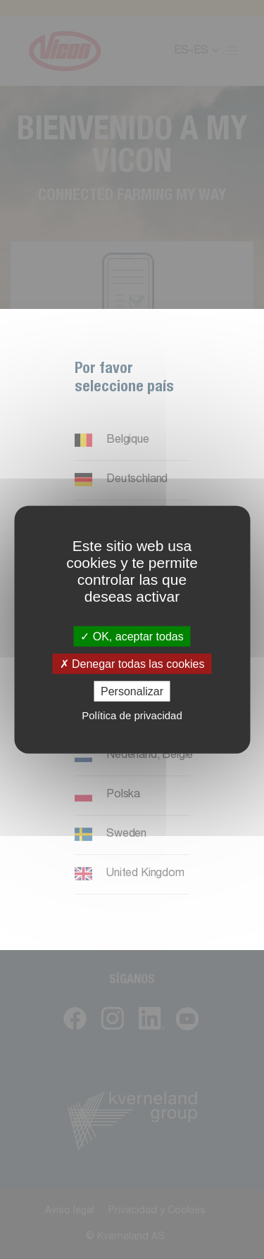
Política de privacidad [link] (132, 715)
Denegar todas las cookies (132, 663)
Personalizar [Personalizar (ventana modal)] (132, 691)
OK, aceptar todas (131, 636)
